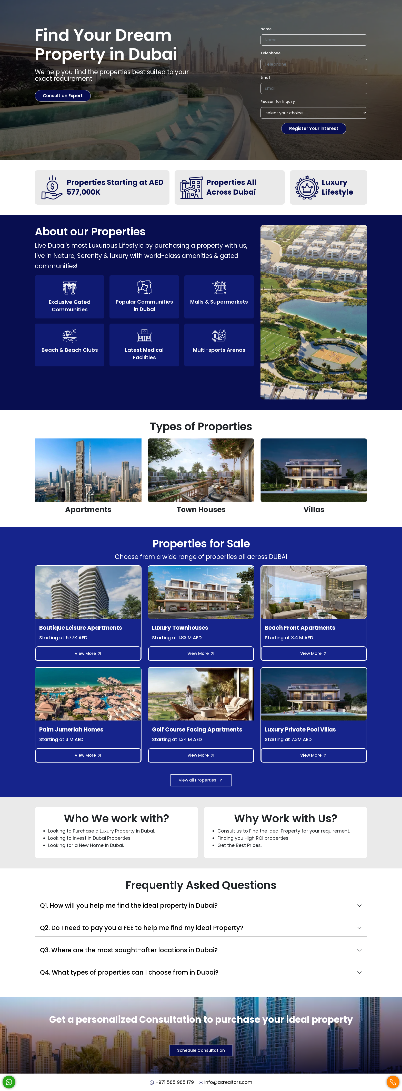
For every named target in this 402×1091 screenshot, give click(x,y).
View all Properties (201, 780)
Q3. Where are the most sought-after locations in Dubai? (129, 950)
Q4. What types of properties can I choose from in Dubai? (129, 972)
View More (88, 653)
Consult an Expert (63, 96)
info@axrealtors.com (225, 1082)
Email (265, 77)
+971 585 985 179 (172, 1082)
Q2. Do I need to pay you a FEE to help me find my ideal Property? (141, 928)
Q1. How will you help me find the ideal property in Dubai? (129, 905)
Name (266, 29)
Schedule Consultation (201, 1050)
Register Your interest (313, 128)
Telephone (270, 53)
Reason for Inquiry (277, 101)
